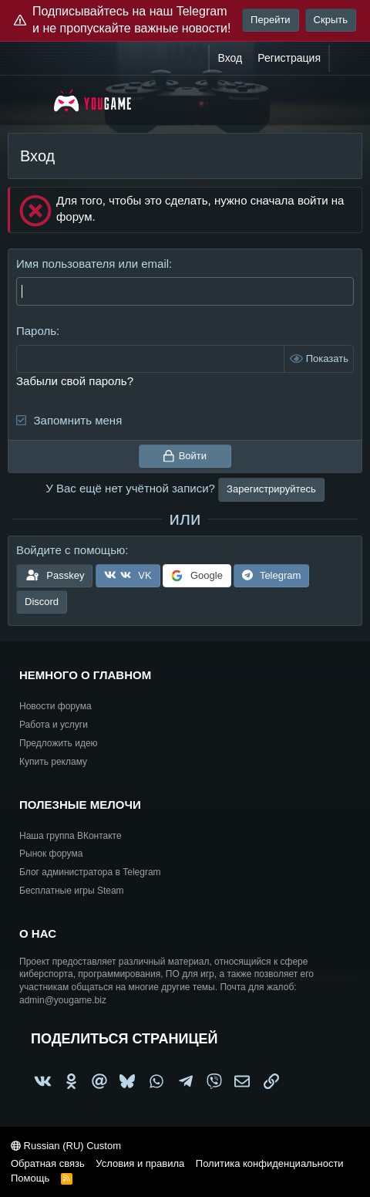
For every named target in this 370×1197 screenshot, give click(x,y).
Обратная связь (48, 1163)
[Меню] (29, 100)
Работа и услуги (53, 724)
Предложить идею (58, 743)
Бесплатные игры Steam (71, 890)
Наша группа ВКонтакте (70, 835)
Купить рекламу (53, 761)
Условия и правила (140, 1163)
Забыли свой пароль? (74, 380)
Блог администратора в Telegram (90, 872)
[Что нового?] (344, 59)
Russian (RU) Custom (66, 1145)
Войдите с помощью (70, 549)
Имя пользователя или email (92, 263)
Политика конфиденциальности (270, 1163)
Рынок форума (50, 853)
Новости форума (55, 706)
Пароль (36, 330)
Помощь (30, 1178)
